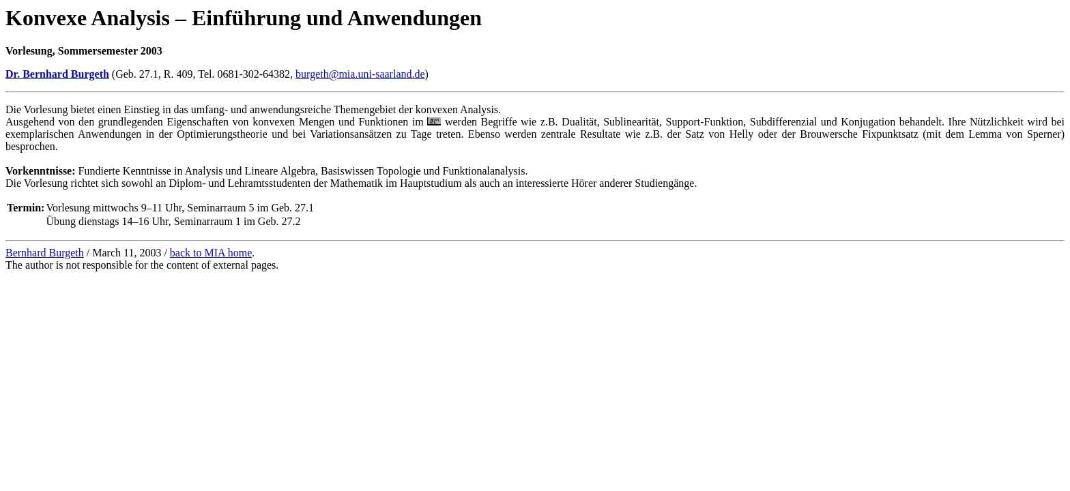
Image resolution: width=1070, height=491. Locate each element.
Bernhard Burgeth (44, 252)
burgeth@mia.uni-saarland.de (360, 74)
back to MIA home (211, 252)
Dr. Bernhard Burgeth (57, 74)
